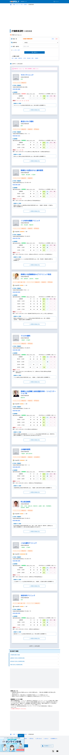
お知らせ (45, 738)
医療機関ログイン (47, 746)
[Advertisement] (34, 16)
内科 (13, 58)
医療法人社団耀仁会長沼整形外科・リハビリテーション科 (38, 392)
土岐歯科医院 (25, 449)
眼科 (32, 58)
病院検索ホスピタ (24, 1)
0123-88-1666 (16, 89)
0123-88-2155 (16, 613)
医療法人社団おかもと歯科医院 (32, 170)
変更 (53, 38)
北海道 (25, 4)
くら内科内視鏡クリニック (30, 221)
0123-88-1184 (16, 184)
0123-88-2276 (16, 467)
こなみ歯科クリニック (29, 543)
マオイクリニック (27, 75)
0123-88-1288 (16, 350)
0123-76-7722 (16, 238)
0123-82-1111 (16, 136)
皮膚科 (16, 58)
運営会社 (30, 738)
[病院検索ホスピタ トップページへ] (14, 1)
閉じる (21, 735)
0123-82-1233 (16, 410)
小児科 (24, 58)
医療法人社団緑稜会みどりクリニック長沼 (36, 274)
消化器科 (29, 58)
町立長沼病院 (25, 502)
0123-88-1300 (16, 561)
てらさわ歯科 (25, 336)
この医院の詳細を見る (34, 110)
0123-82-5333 (16, 292)
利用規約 (24, 738)
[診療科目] (40, 42)
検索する (34, 52)
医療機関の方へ (54, 738)
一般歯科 (36, 58)
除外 (57, 38)
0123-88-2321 (16, 520)
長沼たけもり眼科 (27, 121)
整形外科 (20, 58)
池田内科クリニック (28, 595)
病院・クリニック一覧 (17, 4)
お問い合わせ (38, 738)
